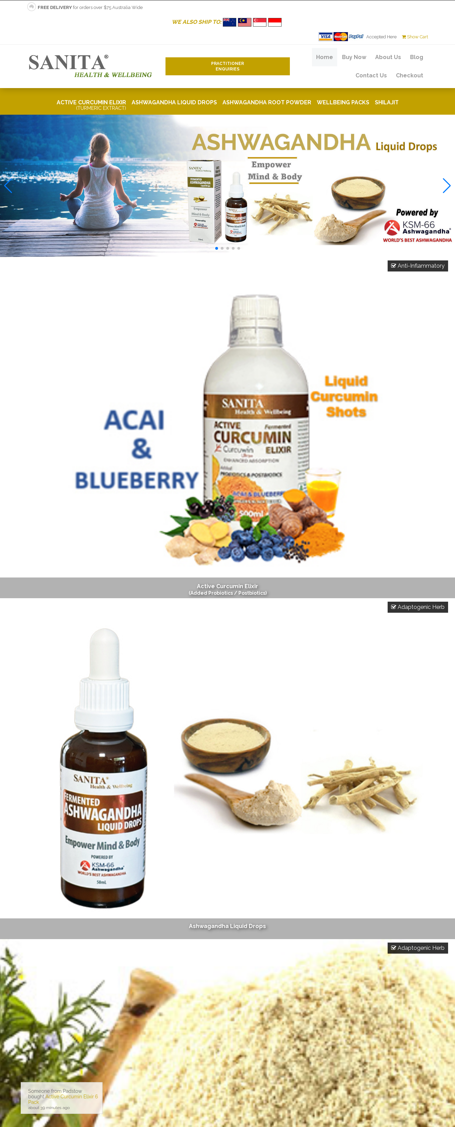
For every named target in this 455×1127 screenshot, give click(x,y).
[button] (216, 248)
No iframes (78, 1101)
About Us (388, 57)
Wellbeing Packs (343, 102)
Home (324, 57)
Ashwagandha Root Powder (266, 102)
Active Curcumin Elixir (91, 105)
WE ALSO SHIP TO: (227, 22)
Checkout (409, 75)
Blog (416, 57)
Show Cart (415, 36)
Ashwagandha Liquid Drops (174, 102)
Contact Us (371, 75)
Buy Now (354, 57)
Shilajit (387, 102)
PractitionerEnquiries (227, 66)
